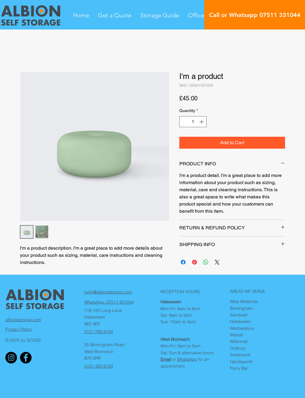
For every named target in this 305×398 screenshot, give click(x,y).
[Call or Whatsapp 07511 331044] (254, 14)
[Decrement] (184, 121)
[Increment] (202, 121)
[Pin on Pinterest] (194, 262)
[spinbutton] (193, 121)
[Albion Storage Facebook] (26, 357)
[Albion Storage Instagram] (11, 357)
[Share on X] (217, 262)
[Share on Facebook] (183, 262)
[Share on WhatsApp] (205, 262)
